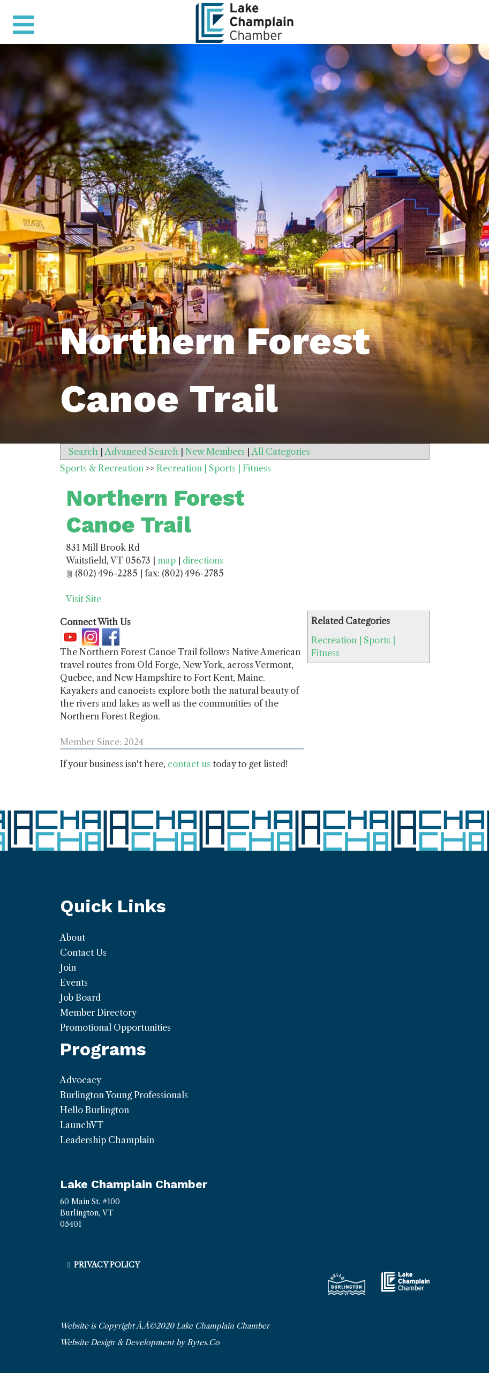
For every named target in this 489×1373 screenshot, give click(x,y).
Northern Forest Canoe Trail (155, 511)
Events (74, 982)
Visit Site (83, 599)
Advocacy (80, 1080)
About (72, 937)
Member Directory (98, 1012)
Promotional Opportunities (115, 1027)
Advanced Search (141, 451)
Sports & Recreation (102, 468)
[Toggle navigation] (23, 25)
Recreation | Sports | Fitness (213, 468)
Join (68, 967)
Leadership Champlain (107, 1140)
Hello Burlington (94, 1110)
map (166, 560)
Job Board (80, 997)
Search (83, 451)
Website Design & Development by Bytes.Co (140, 1342)
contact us (189, 764)
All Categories (281, 451)
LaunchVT (81, 1125)
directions (203, 560)
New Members (215, 451)
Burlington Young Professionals (124, 1095)
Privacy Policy (107, 1265)
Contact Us (83, 952)
